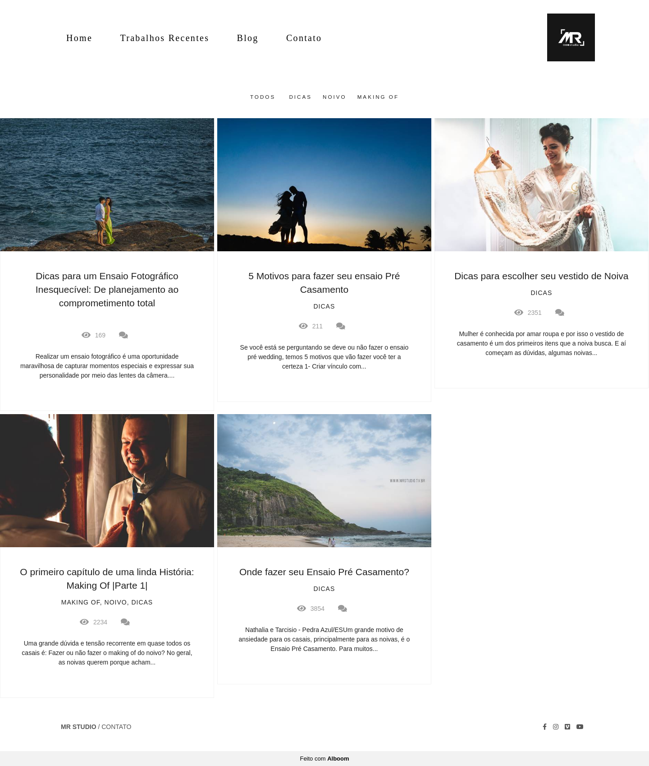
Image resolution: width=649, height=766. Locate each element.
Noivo (335, 97)
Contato (304, 38)
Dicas (300, 97)
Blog (248, 38)
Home (79, 38)
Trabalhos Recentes (164, 38)
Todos (262, 97)
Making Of (378, 97)
